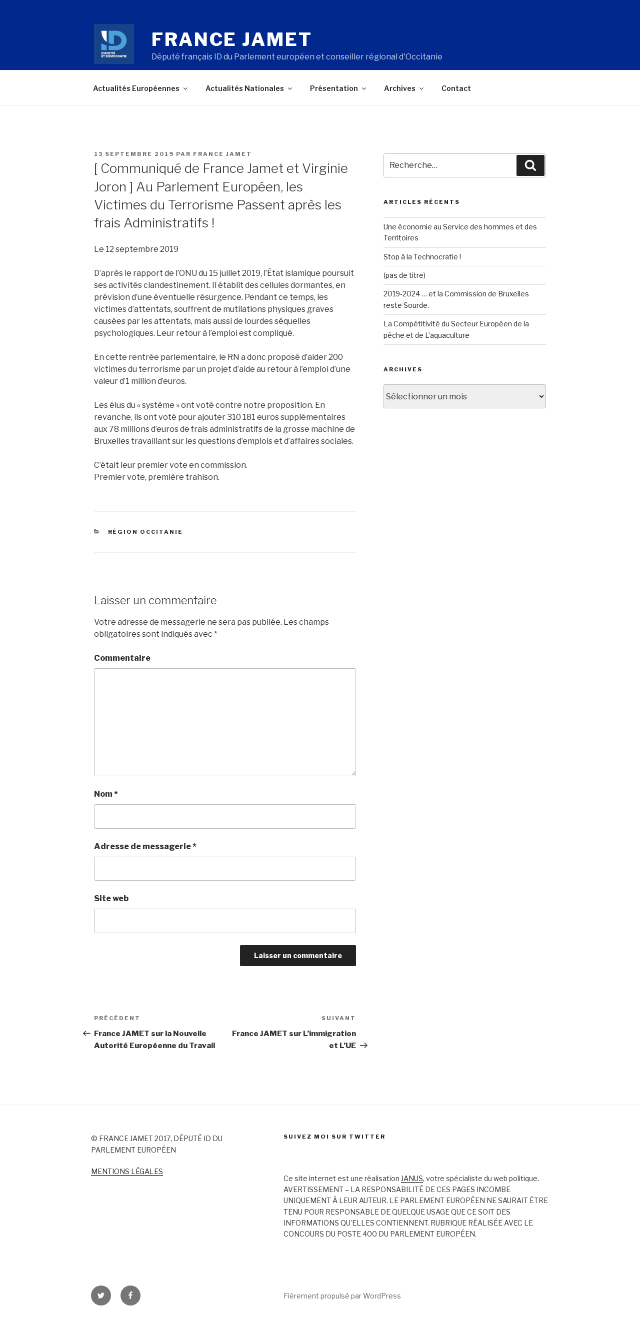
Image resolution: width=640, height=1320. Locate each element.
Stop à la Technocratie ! (422, 256)
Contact (456, 88)
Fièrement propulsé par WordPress (342, 1296)
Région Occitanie (146, 531)
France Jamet (232, 39)
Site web (111, 898)
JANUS (412, 1178)
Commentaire (122, 658)
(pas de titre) (405, 275)
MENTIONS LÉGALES (127, 1171)
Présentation (339, 88)
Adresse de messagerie (145, 846)
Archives (404, 88)
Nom (106, 794)
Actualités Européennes (141, 88)
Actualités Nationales (250, 88)
